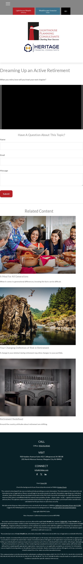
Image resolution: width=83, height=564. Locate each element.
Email (2, 155)
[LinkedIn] (45, 474)
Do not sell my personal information (64, 507)
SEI (65, 11)
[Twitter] (41, 474)
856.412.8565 (44, 446)
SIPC (66, 521)
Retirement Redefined (11, 419)
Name (2, 139)
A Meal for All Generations (14, 276)
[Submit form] (6, 193)
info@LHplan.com (41, 470)
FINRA (62, 521)
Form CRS (43, 483)
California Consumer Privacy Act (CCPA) (68, 505)
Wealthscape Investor (48, 11)
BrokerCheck (62, 487)
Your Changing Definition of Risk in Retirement (24, 347)
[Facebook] (37, 474)
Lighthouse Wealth (23, 11)
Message (4, 170)
